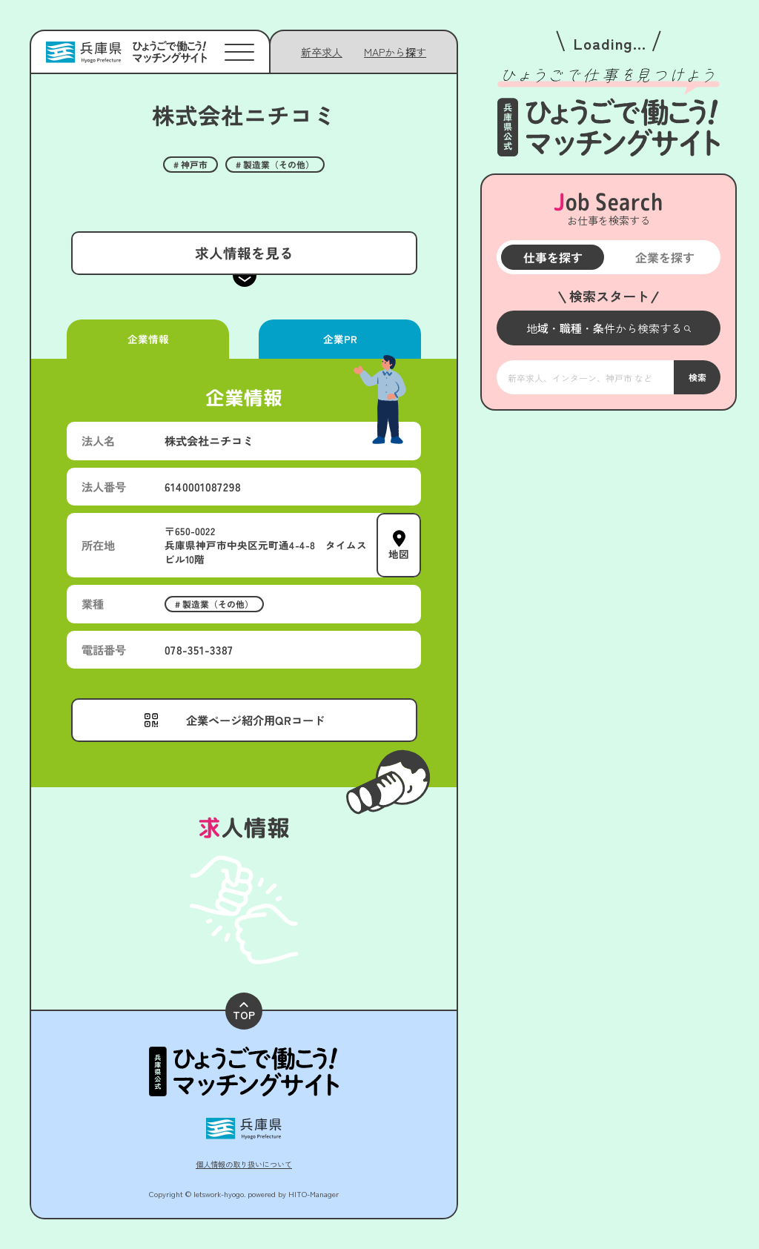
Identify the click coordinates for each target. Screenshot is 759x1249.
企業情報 (147, 338)
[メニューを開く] (608, 328)
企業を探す (664, 257)
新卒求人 (321, 52)
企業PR (339, 338)
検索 (697, 377)
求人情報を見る (243, 252)
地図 (398, 553)
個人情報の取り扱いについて (244, 1164)
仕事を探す (552, 257)
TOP (244, 1012)
